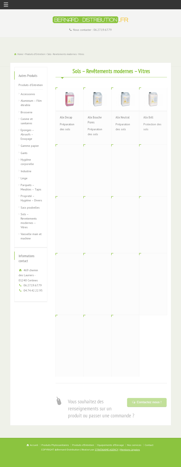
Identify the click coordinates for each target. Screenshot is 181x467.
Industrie (26, 171)
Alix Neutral (123, 117)
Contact (149, 445)
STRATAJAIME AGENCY (106, 449)
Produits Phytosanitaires (55, 445)
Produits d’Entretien (31, 85)
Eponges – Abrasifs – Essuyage (27, 134)
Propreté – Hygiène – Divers (31, 198)
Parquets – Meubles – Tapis (31, 187)
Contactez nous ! (149, 402)
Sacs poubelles (30, 207)
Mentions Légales (130, 449)
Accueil (34, 445)
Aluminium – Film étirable (31, 103)
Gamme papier (30, 146)
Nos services (134, 445)
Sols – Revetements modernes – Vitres (29, 220)
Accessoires (28, 94)
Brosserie (26, 112)
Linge (24, 178)
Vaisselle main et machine (31, 236)
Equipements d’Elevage (110, 445)
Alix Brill (148, 117)
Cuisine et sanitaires (27, 121)
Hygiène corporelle (27, 162)
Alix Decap (66, 117)
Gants (24, 153)
